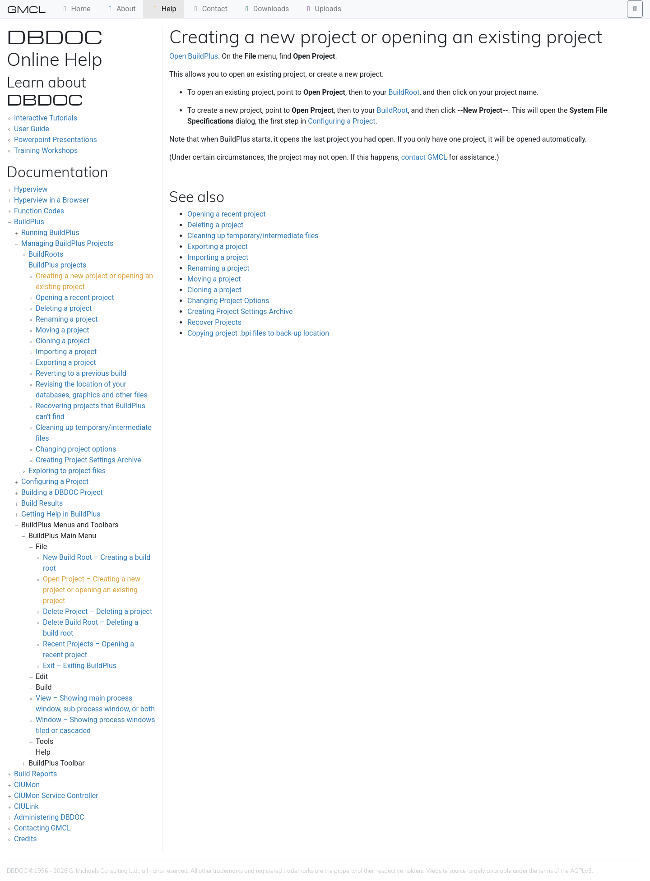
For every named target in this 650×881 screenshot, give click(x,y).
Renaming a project (67, 319)
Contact (209, 9)
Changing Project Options (228, 300)
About (121, 9)
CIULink (26, 806)
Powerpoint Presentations (55, 139)
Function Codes (39, 211)
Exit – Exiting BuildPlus (79, 665)
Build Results (42, 503)
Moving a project (62, 330)
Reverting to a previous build (81, 373)
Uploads (322, 9)
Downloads (265, 9)
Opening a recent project (75, 297)
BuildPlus (29, 221)
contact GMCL (424, 157)
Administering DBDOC (49, 817)
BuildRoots (45, 254)
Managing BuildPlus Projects (67, 243)
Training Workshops (46, 150)
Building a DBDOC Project (62, 492)
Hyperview (30, 189)
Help (163, 9)
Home (75, 9)
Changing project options (76, 449)
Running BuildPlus (50, 232)
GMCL (26, 9)
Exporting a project (66, 362)
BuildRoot (403, 92)
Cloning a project (63, 341)
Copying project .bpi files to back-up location (258, 333)
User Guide (31, 129)
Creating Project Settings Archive (88, 460)
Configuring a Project (54, 481)
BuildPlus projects (57, 265)
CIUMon (27, 784)
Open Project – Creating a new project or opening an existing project (91, 590)
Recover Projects (214, 322)
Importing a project (66, 351)
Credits (25, 839)
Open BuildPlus (193, 56)
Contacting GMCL (42, 828)
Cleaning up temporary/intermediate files (252, 235)
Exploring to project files (67, 470)
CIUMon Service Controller (56, 795)
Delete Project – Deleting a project (97, 611)
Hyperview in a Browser (51, 200)
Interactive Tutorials (45, 118)
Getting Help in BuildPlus (61, 514)
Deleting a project (64, 308)
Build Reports (35, 774)
